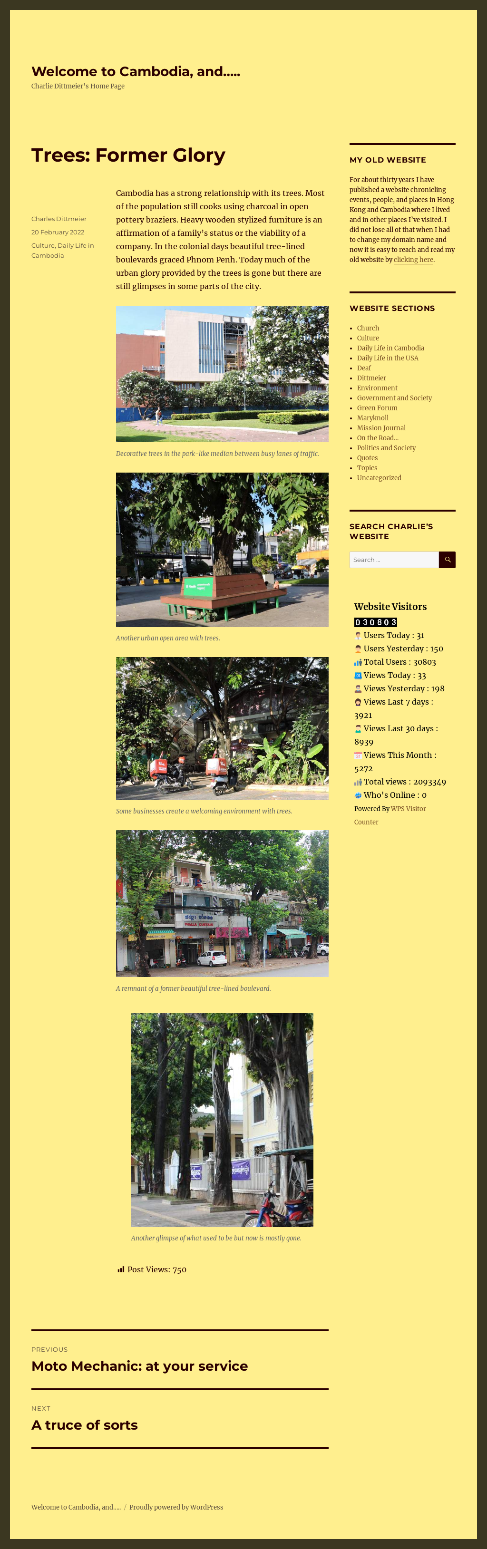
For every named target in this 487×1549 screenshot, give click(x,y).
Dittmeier (371, 378)
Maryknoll (373, 418)
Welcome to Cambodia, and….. (135, 71)
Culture (43, 245)
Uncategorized (379, 478)
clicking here (413, 260)
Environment (377, 388)
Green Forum (377, 408)
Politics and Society (386, 448)
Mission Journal (381, 428)
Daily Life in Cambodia (390, 348)
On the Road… (378, 438)
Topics (367, 468)
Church (368, 328)
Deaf (364, 368)
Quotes (367, 458)
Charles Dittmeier (59, 219)
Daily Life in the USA (388, 358)
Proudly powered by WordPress (176, 1507)
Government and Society (394, 398)
